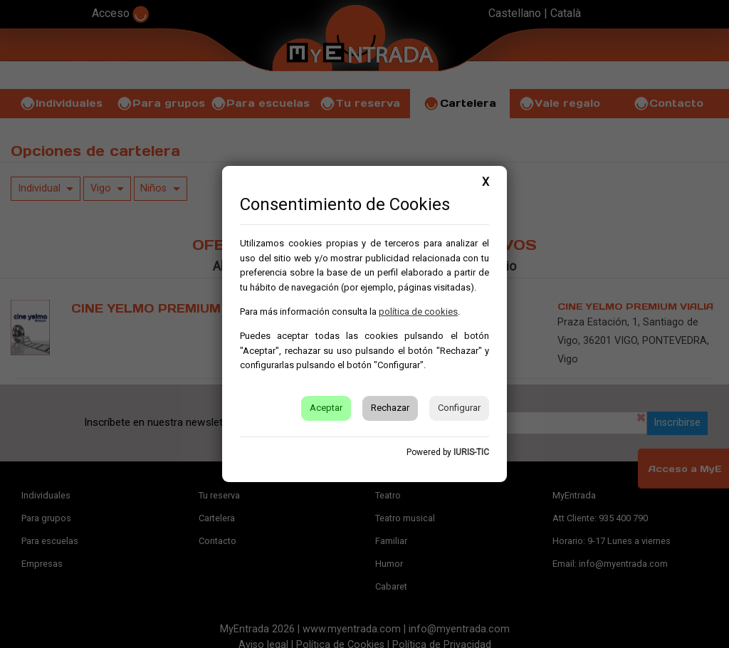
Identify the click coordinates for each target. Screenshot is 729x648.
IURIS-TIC (471, 452)
